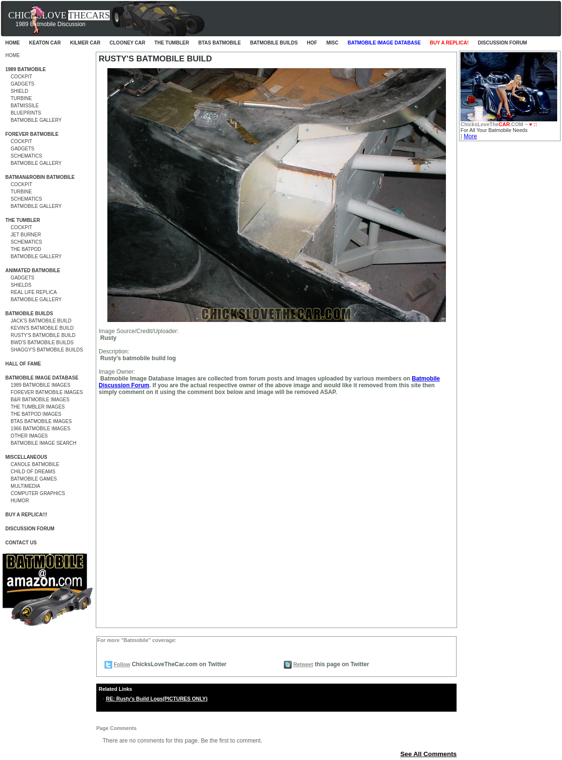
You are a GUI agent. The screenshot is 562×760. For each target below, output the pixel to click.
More (470, 136)
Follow (122, 664)
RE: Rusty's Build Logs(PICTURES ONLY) (156, 699)
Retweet (303, 664)
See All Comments (428, 754)
